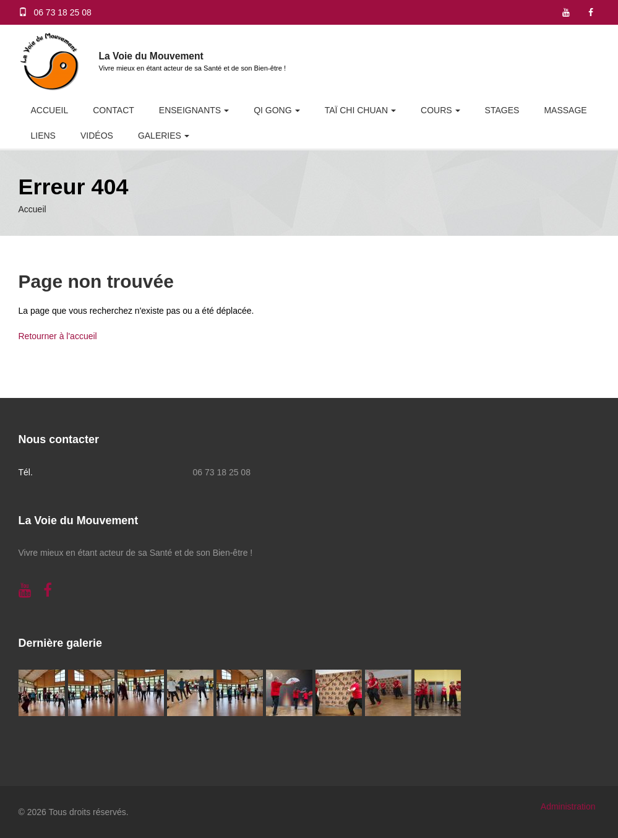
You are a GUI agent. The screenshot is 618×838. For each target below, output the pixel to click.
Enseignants (190, 110)
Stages (502, 110)
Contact (113, 110)
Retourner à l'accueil (58, 336)
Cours (436, 110)
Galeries (159, 135)
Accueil (50, 110)
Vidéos (96, 135)
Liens (43, 135)
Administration (568, 806)
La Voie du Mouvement (151, 56)
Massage (565, 110)
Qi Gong (272, 110)
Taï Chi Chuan (356, 110)
